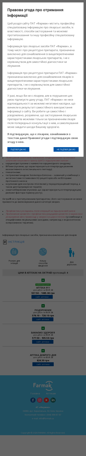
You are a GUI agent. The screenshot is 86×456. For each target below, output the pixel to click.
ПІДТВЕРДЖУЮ (18, 149)
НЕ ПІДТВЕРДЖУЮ (66, 149)
